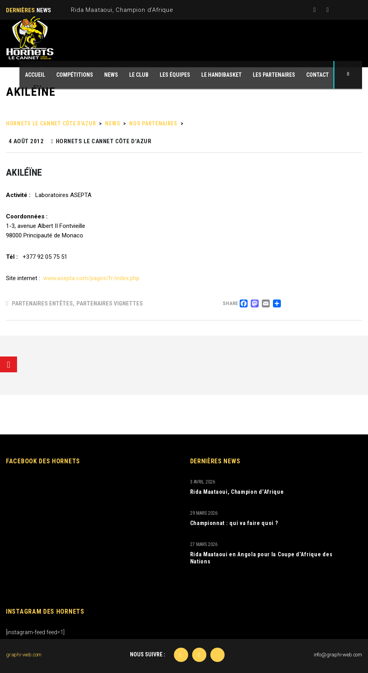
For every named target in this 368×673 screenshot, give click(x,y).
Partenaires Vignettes (109, 303)
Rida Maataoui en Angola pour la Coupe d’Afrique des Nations (261, 558)
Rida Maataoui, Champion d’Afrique (122, 9)
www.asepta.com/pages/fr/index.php (91, 278)
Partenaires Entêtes (42, 303)
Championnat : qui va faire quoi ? (234, 523)
